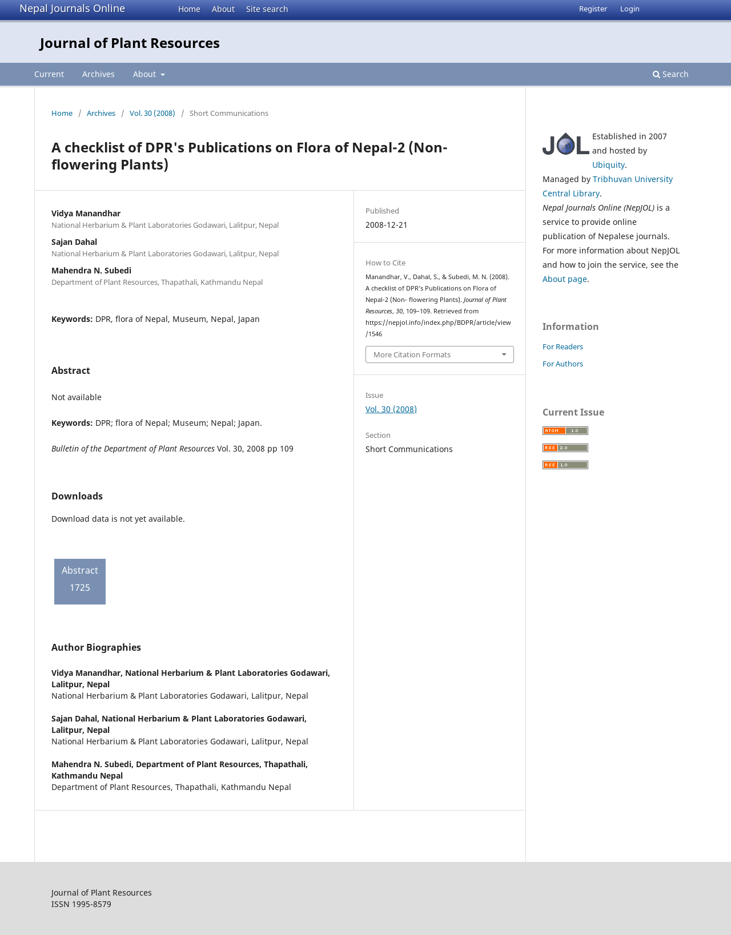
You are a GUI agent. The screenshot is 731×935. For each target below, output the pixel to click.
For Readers (563, 346)
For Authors (563, 363)
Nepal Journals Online (72, 8)
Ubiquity (608, 164)
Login (630, 8)
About (223, 8)
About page (565, 278)
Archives (98, 73)
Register (593, 8)
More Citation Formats (412, 354)
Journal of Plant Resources (130, 42)
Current (49, 73)
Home (189, 8)
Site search (267, 8)
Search (671, 73)
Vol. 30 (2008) (152, 113)
